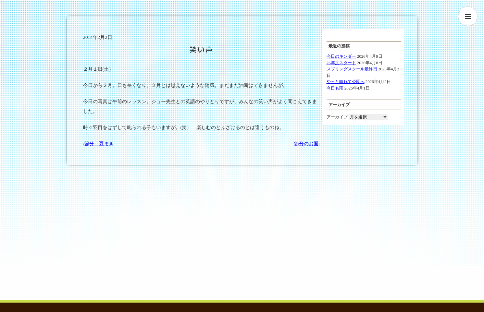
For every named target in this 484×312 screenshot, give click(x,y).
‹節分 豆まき (98, 143)
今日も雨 (335, 88)
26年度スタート (341, 62)
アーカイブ (337, 116)
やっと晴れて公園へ (346, 81)
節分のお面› (307, 143)
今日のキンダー (341, 56)
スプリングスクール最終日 (352, 68)
